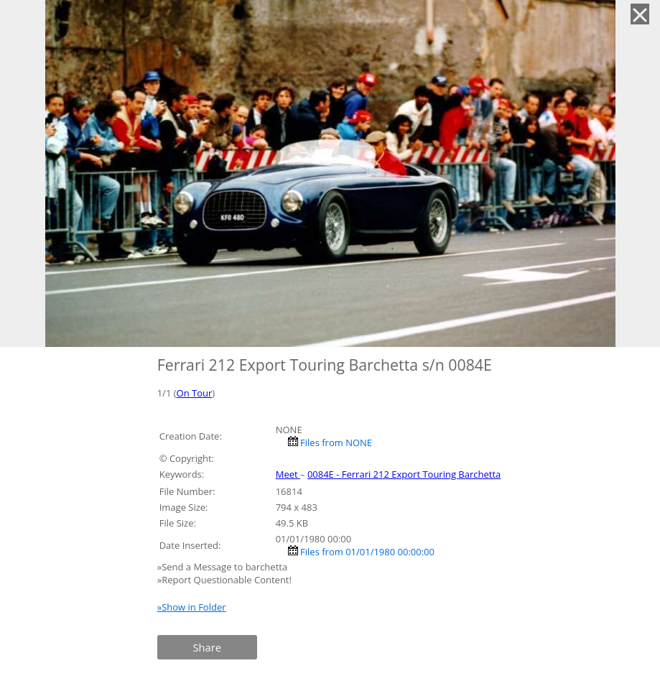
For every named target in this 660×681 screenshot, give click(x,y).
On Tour (195, 392)
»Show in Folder (191, 607)
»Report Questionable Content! (224, 579)
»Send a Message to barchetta (223, 566)
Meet (288, 474)
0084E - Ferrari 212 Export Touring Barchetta (404, 474)
